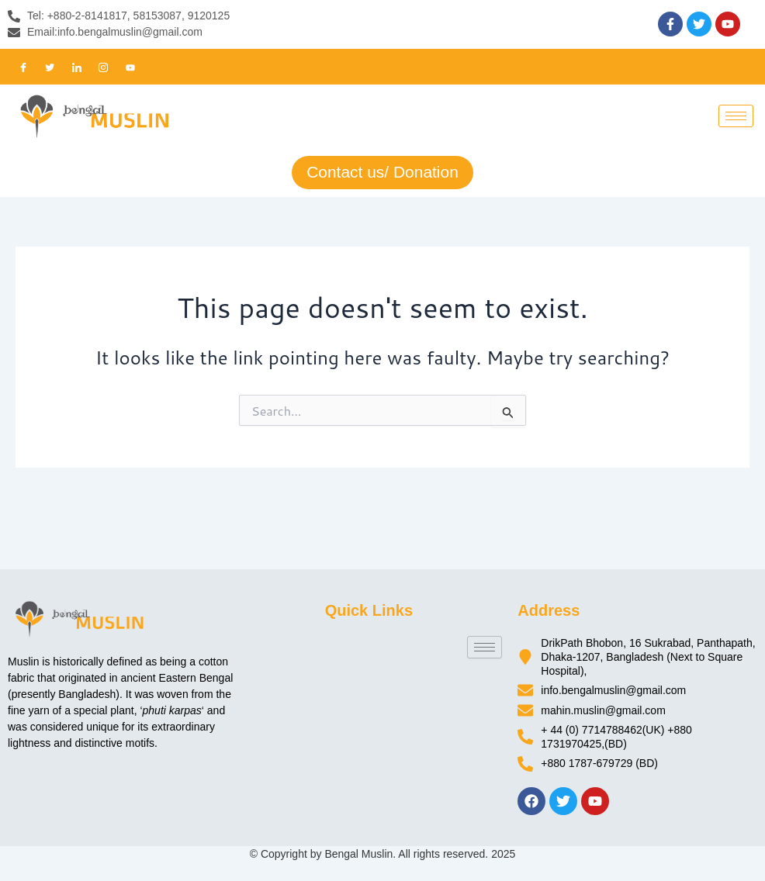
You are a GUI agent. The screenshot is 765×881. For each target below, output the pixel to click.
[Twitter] (49, 66)
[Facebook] (23, 66)
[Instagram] (103, 66)
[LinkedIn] (76, 66)
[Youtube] (130, 66)
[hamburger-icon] (735, 116)
